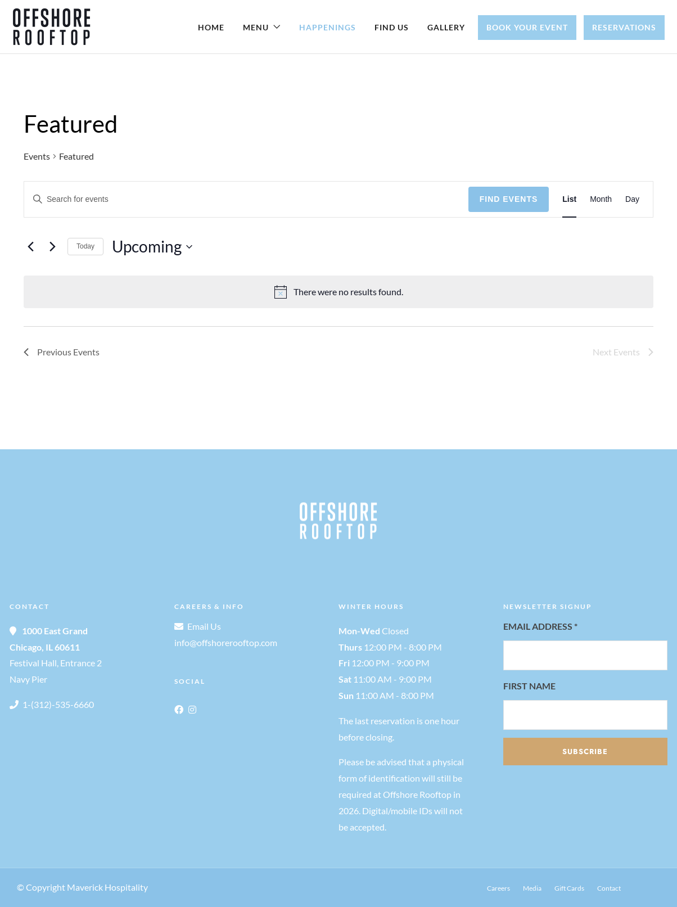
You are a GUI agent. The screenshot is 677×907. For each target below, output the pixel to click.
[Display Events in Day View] (632, 199)
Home (211, 27)
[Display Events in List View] (569, 199)
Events (37, 156)
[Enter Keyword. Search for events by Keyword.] (246, 199)
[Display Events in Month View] (601, 199)
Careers (498, 888)
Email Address (540, 626)
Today (85, 246)
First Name (529, 685)
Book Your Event (527, 27)
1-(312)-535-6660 (58, 704)
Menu (256, 27)
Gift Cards (569, 888)
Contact (609, 888)
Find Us (391, 27)
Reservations (624, 27)
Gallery (446, 27)
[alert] (338, 292)
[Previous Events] (30, 247)
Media (532, 888)
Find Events (509, 199)
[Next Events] (52, 247)
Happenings (327, 27)
